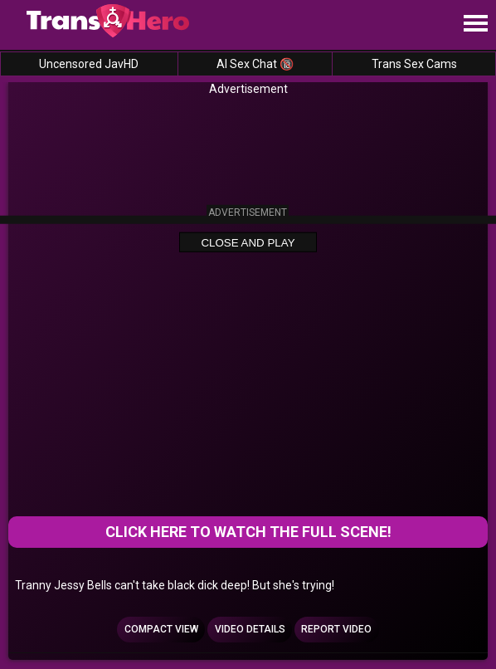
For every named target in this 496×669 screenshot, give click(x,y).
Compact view (161, 629)
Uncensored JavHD (89, 64)
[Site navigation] (475, 24)
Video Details (250, 629)
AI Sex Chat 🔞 (255, 64)
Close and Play (247, 243)
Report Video (336, 629)
